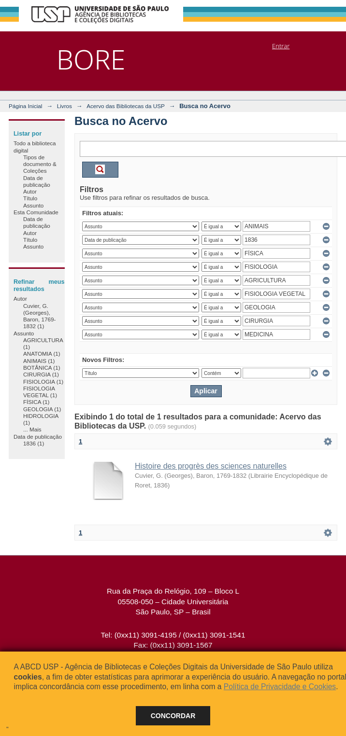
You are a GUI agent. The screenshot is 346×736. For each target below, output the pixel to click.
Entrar (280, 46)
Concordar (173, 716)
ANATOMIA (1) (41, 353)
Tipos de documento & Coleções (40, 164)
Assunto (33, 205)
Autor (30, 191)
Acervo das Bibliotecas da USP (125, 106)
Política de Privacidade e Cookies (280, 686)
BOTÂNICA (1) (41, 367)
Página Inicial (26, 106)
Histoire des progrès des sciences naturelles (211, 466)
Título (30, 198)
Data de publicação (36, 181)
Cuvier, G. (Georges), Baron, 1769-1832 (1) (39, 316)
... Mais (32, 429)
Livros (64, 106)
